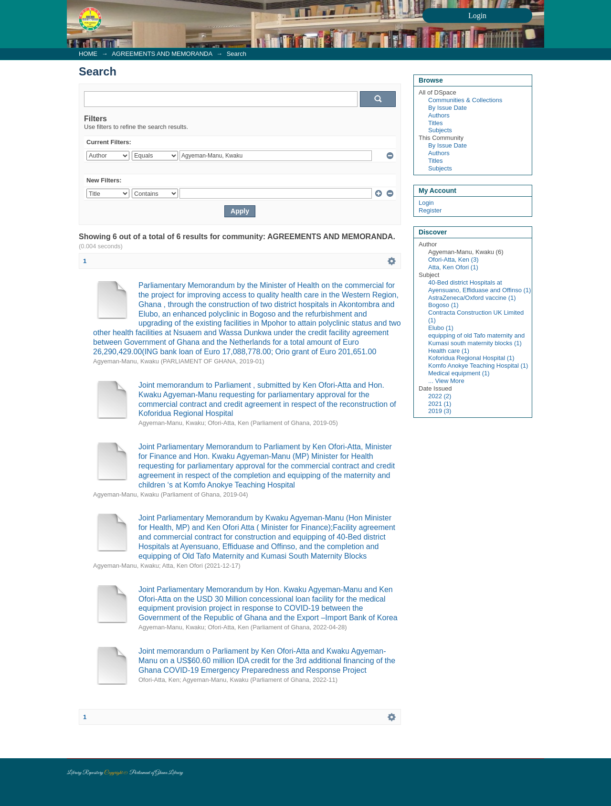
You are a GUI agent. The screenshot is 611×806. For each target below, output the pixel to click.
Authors (439, 115)
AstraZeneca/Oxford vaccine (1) (472, 297)
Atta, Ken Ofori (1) (453, 267)
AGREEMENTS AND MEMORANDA (162, 53)
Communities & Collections (465, 100)
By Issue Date (447, 107)
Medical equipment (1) (459, 373)
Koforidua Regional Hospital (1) (471, 357)
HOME (88, 53)
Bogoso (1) (443, 304)
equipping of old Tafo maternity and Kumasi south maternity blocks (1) (476, 339)
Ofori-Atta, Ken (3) (453, 259)
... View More (446, 380)
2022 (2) (439, 396)
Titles (435, 123)
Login (426, 202)
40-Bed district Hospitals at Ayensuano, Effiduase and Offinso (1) (479, 286)
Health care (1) (448, 350)
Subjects (440, 130)
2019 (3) (439, 410)
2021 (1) (439, 403)
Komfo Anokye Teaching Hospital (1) (478, 365)
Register (430, 210)
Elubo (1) (440, 327)
